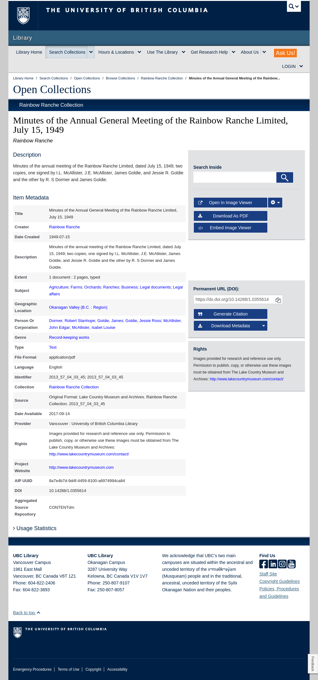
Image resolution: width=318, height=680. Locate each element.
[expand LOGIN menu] (301, 66)
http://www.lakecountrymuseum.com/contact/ (89, 454)
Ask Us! (285, 53)
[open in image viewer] (220, 159)
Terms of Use (69, 669)
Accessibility (117, 669)
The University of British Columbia (28, 15)
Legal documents (155, 287)
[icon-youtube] (291, 564)
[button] (38, 612)
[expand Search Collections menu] (91, 52)
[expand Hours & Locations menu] (139, 52)
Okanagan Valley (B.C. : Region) (78, 307)
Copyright (93, 669)
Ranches (111, 287)
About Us (250, 52)
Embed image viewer (225, 227)
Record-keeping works (69, 337)
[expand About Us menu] (264, 52)
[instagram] (282, 564)
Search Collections (67, 52)
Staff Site (268, 573)
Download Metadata (231, 325)
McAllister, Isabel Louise (93, 327)
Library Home (29, 52)
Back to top (27, 612)
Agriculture (58, 287)
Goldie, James (110, 320)
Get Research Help (209, 52)
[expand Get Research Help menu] (233, 52)
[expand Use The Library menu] (183, 52)
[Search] (284, 177)
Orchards (92, 287)
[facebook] (263, 564)
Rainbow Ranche (64, 227)
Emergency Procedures (32, 669)
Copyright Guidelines (279, 581)
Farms (76, 287)
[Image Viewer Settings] (275, 202)
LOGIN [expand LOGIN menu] (289, 66)
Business (129, 287)
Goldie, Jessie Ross (143, 320)
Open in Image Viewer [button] (225, 202)
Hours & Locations (116, 52)
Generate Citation (223, 313)
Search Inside (207, 167)
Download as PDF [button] (223, 215)
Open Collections (52, 89)
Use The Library (162, 52)
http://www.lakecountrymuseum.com (81, 467)
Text (53, 347)
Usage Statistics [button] (35, 528)
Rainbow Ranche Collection (51, 105)
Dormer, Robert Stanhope (72, 320)
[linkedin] (273, 564)
